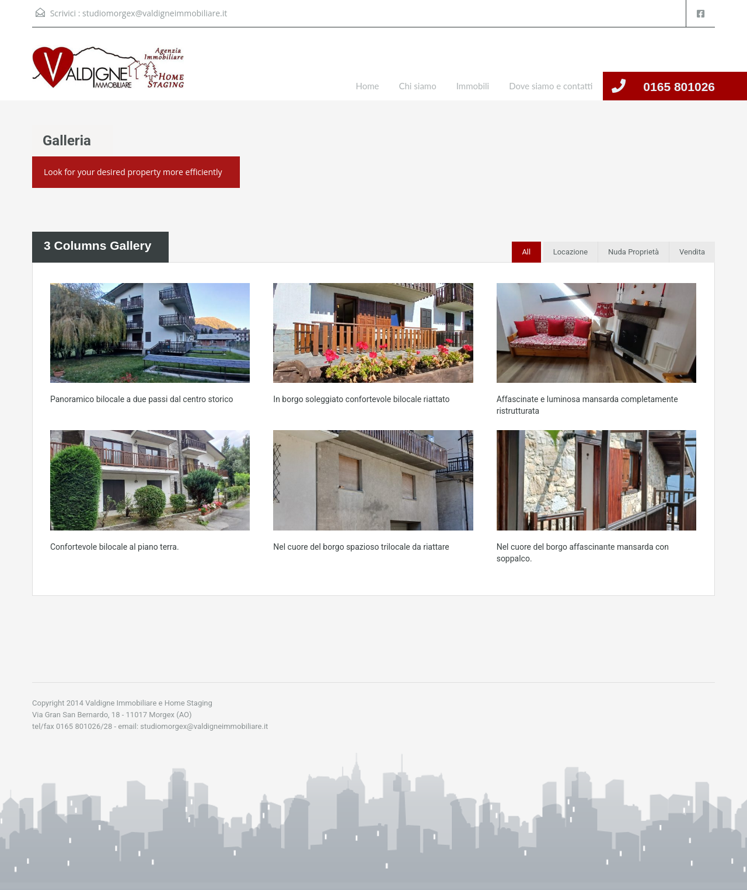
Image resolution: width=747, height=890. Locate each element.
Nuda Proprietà (633, 251)
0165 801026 (679, 86)
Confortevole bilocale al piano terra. (114, 547)
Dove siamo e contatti (550, 86)
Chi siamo (417, 86)
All (526, 251)
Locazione (570, 251)
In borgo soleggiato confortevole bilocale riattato (361, 399)
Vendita (692, 251)
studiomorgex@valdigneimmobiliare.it (154, 13)
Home (367, 86)
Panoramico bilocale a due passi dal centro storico (141, 399)
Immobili (472, 86)
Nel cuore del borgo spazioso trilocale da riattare (361, 547)
